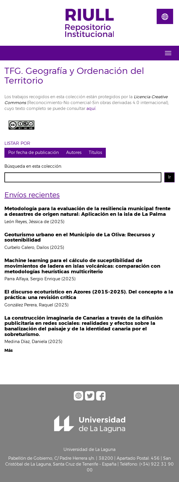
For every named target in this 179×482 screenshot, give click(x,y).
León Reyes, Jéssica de (26, 221)
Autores (73, 152)
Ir (169, 177)
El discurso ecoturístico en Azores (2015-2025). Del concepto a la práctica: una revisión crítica (88, 294)
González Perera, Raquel (28, 305)
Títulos (95, 152)
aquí (90, 108)
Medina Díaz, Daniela (25, 341)
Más (8, 350)
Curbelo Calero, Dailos (26, 247)
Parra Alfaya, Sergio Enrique (32, 278)
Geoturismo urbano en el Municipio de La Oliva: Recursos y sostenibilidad (79, 237)
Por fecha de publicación (33, 152)
